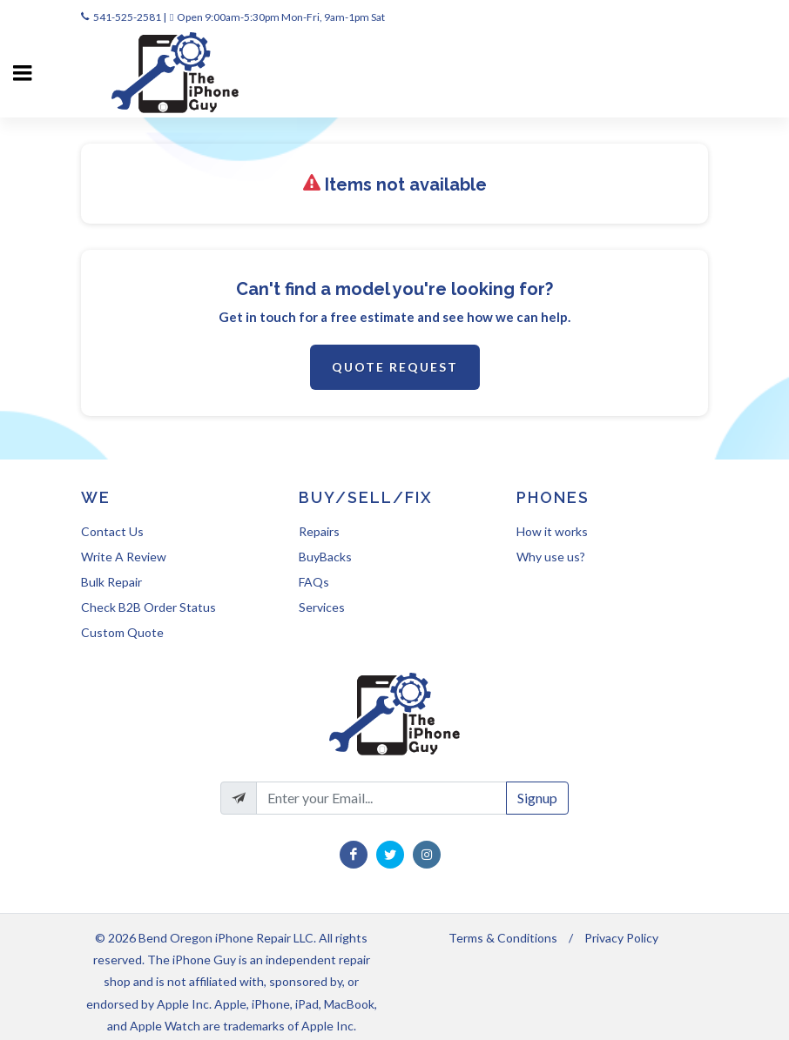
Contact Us (112, 531)
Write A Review (123, 556)
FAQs (314, 581)
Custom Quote (122, 632)
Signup (537, 797)
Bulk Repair (111, 581)
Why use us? (550, 556)
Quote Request (395, 366)
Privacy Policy (621, 937)
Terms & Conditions (502, 937)
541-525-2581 (127, 16)
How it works (552, 531)
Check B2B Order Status (148, 607)
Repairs (319, 531)
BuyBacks (325, 556)
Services (322, 607)
